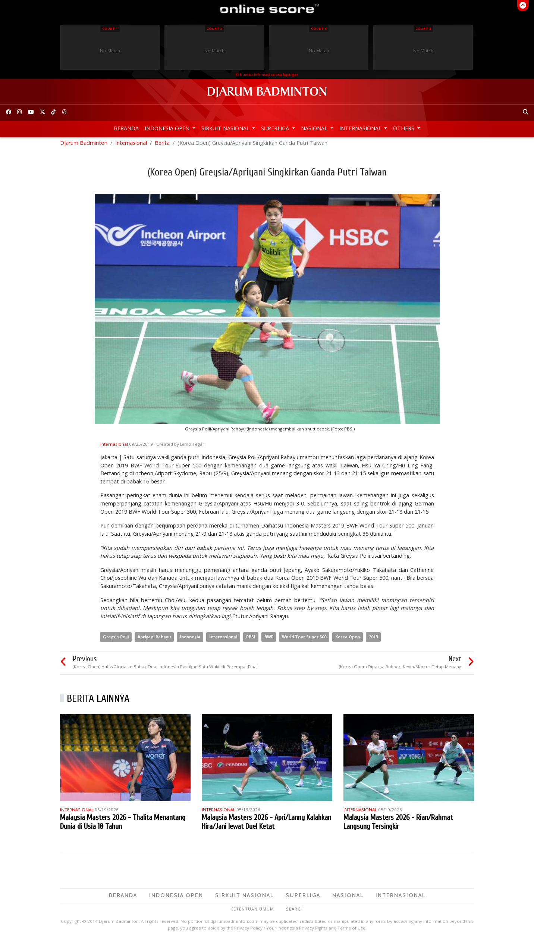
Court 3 (318, 28)
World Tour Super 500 (304, 640)
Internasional (361, 128)
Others (404, 128)
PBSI (250, 640)
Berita (162, 145)
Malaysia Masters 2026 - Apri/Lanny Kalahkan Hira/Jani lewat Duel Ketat (266, 825)
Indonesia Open (168, 128)
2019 (373, 640)
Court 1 (109, 28)
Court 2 (214, 28)
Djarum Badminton (83, 145)
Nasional (315, 128)
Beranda (126, 128)
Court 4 (423, 28)
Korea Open (347, 640)
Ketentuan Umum (252, 912)
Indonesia (190, 640)
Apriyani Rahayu (154, 640)
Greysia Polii (116, 640)
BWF (268, 640)
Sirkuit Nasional (226, 128)
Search (295, 912)
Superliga (275, 128)
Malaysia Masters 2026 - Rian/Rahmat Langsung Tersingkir (398, 825)
